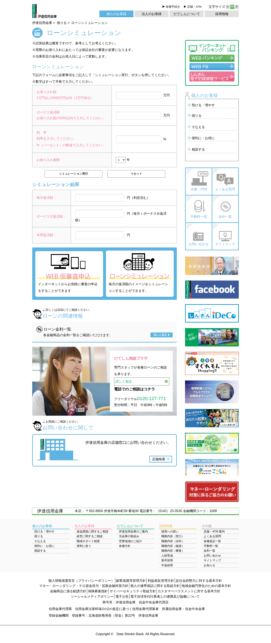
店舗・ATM (194, 6)
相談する (198, 149)
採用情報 (221, 14)
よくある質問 (225, 189)
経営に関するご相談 (90, 536)
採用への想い (170, 531)
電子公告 (122, 596)
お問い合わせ (199, 244)
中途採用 (167, 565)
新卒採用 (167, 560)
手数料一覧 (198, 216)
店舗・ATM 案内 (214, 531)
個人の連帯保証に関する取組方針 (155, 586)
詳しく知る (123, 381)
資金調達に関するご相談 (92, 531)
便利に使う (84, 546)
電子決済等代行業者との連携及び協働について (165, 596)
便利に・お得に (203, 138)
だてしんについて (187, 14)
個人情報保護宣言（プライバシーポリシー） (81, 580)
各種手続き (173, 6)
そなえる (198, 127)
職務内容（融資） (172, 546)
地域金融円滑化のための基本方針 (206, 586)
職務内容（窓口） (172, 536)
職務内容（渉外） (172, 541)
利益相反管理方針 (161, 580)
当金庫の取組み (129, 536)
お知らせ (209, 565)
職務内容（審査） (172, 550)
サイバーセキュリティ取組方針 (133, 591)
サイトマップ (225, 244)
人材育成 (167, 555)
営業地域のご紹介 (130, 541)
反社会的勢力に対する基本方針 (199, 580)
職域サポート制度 (88, 541)
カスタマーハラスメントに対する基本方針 (189, 591)
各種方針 (125, 546)
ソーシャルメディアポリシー (92, 596)
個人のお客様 (116, 14)
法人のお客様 (152, 14)
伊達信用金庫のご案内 (133, 531)
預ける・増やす (203, 105)
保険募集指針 (98, 591)
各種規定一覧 (212, 541)
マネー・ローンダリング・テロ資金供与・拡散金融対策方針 (83, 586)
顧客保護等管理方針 (131, 580)
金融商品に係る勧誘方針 (68, 591)
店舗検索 (158, 459)
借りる (197, 115)
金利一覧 (225, 216)
